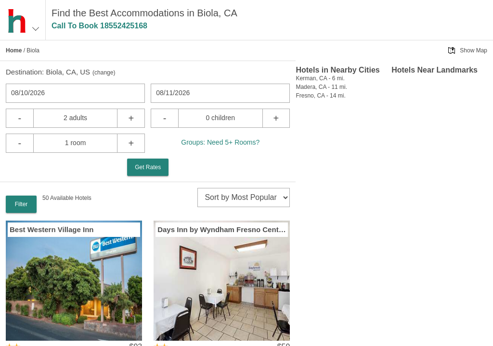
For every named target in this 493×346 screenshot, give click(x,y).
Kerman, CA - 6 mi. (320, 78)
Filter (21, 204)
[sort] (243, 197)
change (103, 72)
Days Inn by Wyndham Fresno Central (221, 229)
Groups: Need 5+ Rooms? (220, 142)
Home (14, 50)
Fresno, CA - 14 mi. (320, 95)
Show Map (473, 50)
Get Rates (148, 167)
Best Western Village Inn (52, 229)
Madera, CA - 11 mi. (321, 87)
